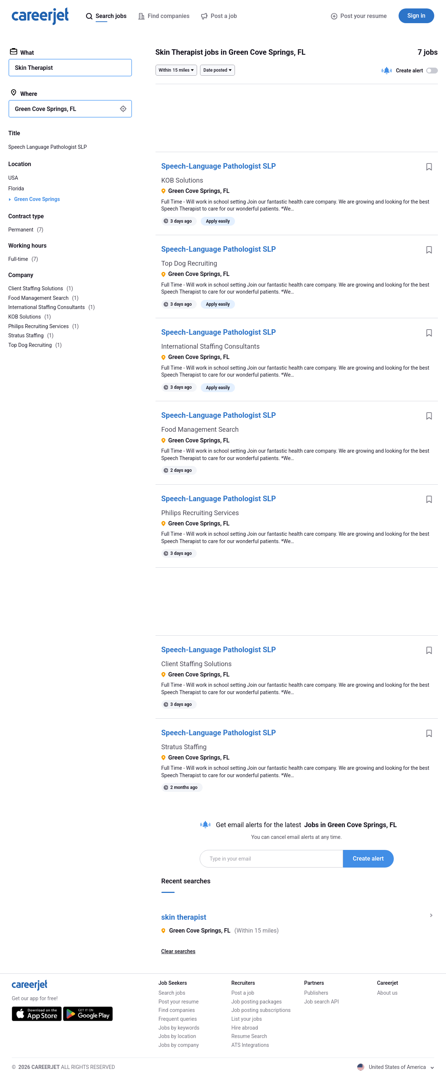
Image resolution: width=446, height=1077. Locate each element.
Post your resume (359, 15)
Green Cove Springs (37, 199)
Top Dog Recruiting (189, 263)
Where (24, 93)
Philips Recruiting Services (200, 513)
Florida (16, 188)
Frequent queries (177, 1019)
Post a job (242, 993)
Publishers (316, 993)
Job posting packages (256, 1002)
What (22, 52)
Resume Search (249, 1036)
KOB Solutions (182, 180)
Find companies (176, 1010)
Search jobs (171, 993)
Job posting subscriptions (260, 1010)
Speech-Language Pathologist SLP (218, 166)
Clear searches (178, 951)
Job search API (321, 1002)
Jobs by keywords (178, 1028)
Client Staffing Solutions (196, 664)
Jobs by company (178, 1045)
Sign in (416, 15)
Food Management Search (200, 429)
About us (387, 993)
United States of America (395, 1067)
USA (13, 178)
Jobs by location (177, 1036)
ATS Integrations (250, 1045)
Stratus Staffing (184, 747)
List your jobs (246, 1019)
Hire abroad (244, 1028)
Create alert (368, 858)
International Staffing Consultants (210, 346)
